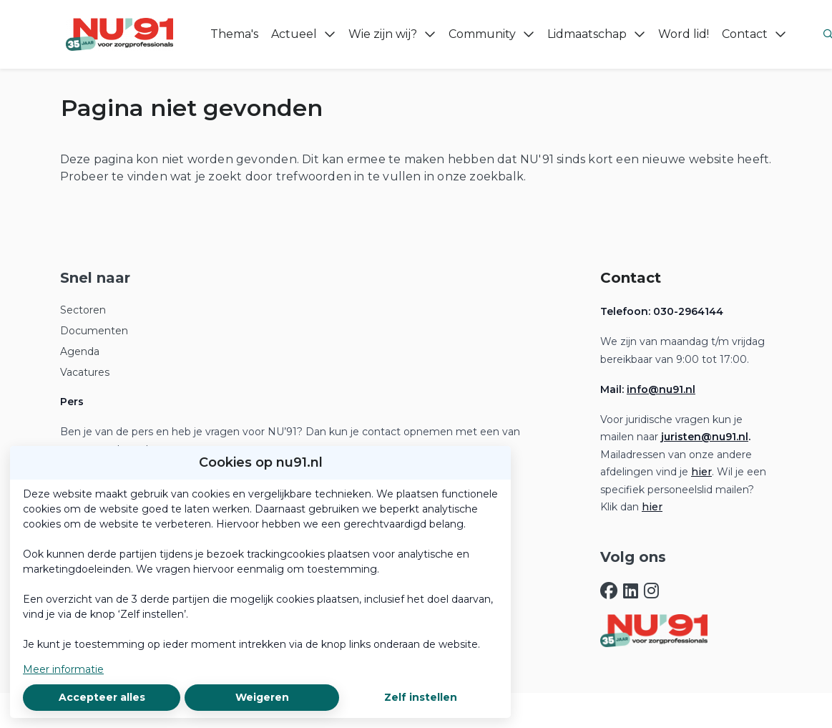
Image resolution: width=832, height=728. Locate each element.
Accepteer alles (102, 697)
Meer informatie (63, 669)
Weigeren (262, 697)
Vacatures (84, 372)
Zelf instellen (420, 697)
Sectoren (83, 310)
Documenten (94, 330)
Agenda (79, 351)
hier (701, 471)
